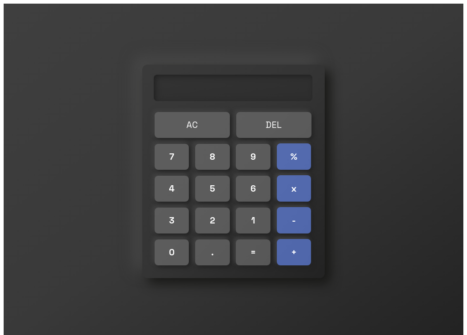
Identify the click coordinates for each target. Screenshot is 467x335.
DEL (273, 125)
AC (192, 125)
